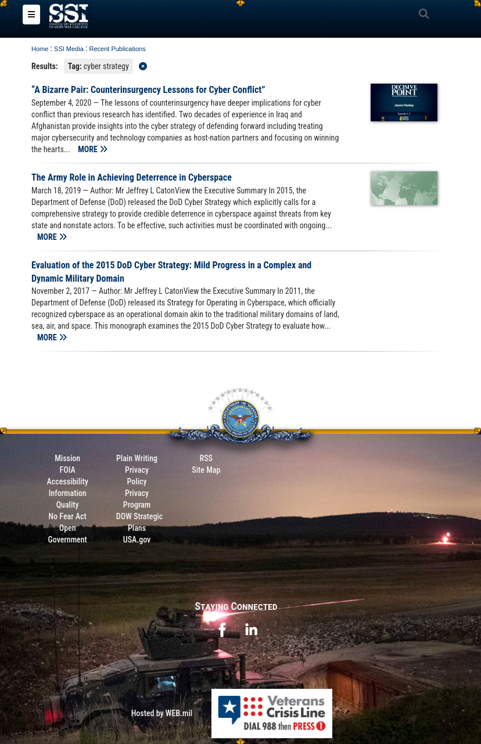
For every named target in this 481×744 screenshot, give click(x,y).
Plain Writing (136, 458)
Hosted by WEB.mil (162, 713)
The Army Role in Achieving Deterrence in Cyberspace (131, 177)
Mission (67, 458)
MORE (92, 149)
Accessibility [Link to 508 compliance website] (67, 481)
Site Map (206, 470)
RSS (206, 458)
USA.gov (137, 539)
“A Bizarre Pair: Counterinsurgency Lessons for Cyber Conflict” (148, 89)
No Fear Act (68, 516)
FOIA (68, 470)
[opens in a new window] (222, 629)
